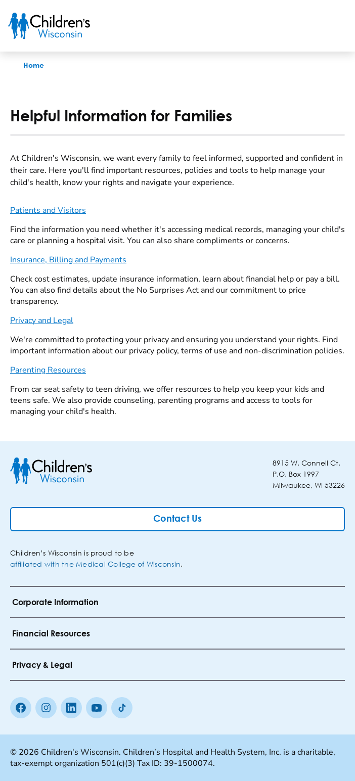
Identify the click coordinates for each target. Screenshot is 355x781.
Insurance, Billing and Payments (68, 259)
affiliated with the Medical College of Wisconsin (95, 564)
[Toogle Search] (308, 26)
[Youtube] (96, 707)
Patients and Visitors (48, 210)
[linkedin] (71, 707)
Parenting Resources (48, 370)
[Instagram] (46, 707)
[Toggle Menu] (335, 26)
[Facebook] (20, 707)
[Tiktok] (121, 707)
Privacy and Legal (41, 320)
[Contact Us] (177, 519)
